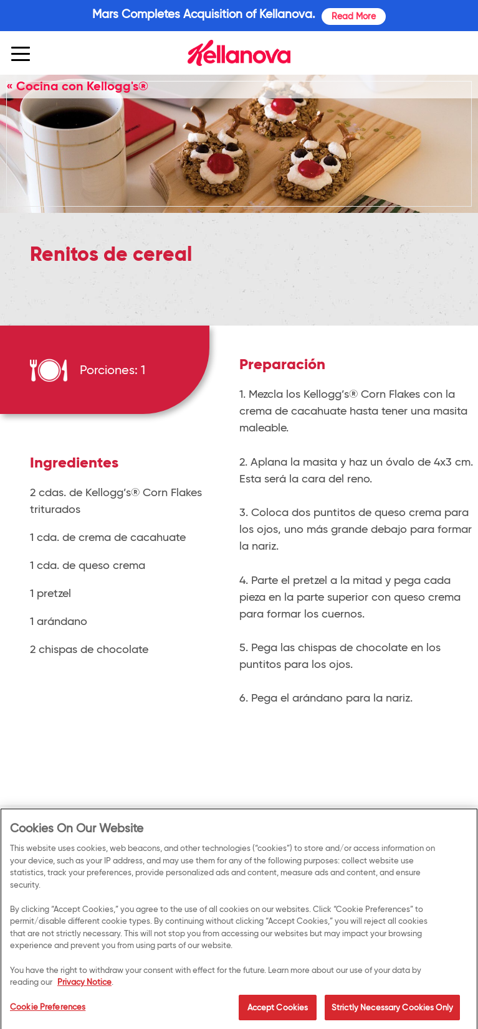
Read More (354, 16)
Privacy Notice (84, 984)
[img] (239, 53)
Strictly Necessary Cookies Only (392, 1010)
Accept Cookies (277, 1010)
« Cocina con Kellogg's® (77, 86)
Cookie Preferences (47, 1009)
